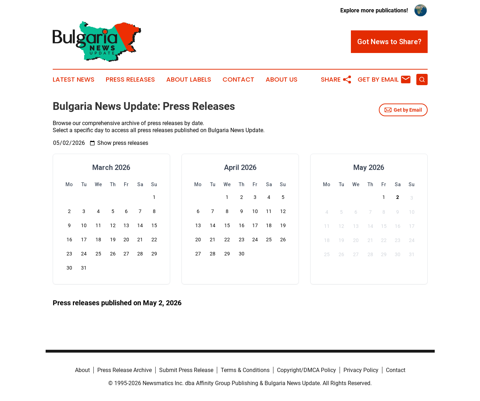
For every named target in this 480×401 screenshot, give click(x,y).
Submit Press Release (186, 370)
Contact (238, 79)
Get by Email (403, 109)
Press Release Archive (124, 370)
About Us (281, 79)
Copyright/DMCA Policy (306, 370)
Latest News (73, 79)
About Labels (188, 79)
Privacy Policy (360, 370)
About (82, 370)
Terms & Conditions (245, 370)
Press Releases (130, 79)
